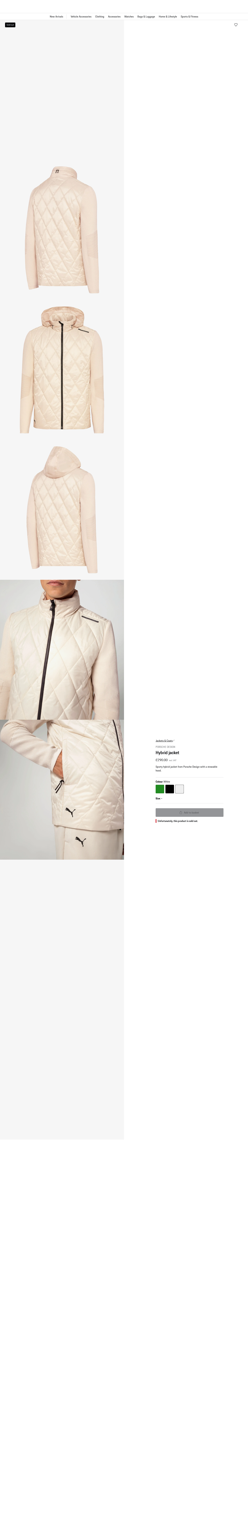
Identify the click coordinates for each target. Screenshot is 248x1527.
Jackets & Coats (164, 732)
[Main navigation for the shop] (124, 16)
